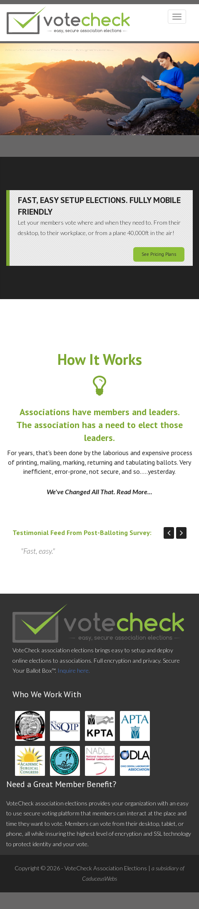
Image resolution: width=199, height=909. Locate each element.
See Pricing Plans (159, 254)
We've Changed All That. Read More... (99, 491)
